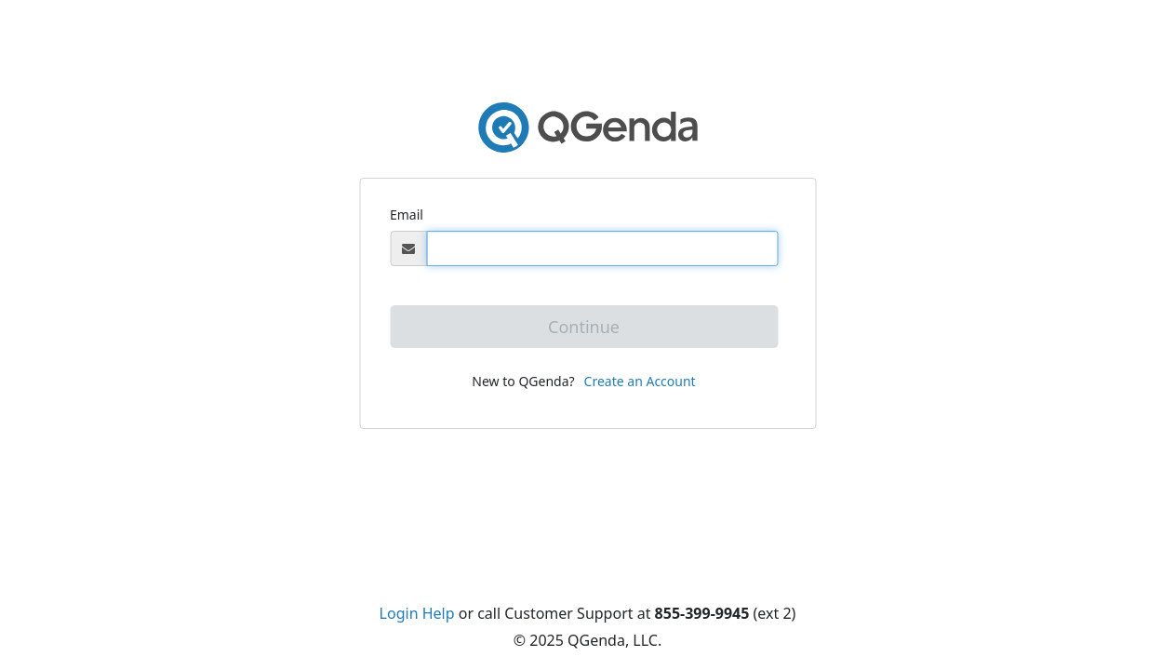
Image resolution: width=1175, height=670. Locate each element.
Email (406, 214)
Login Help (417, 613)
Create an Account (640, 381)
